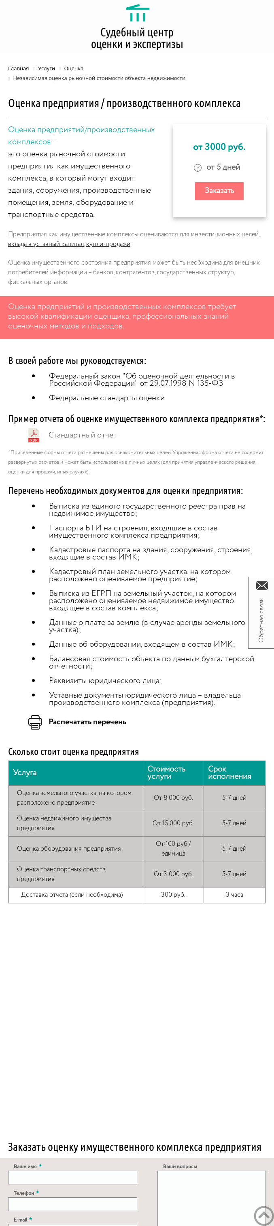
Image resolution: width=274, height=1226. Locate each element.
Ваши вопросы (180, 1166)
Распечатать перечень (87, 722)
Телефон (26, 1193)
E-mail (23, 1219)
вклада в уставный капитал (46, 244)
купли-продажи (108, 244)
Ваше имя (28, 1166)
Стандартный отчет (83, 435)
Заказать (219, 191)
